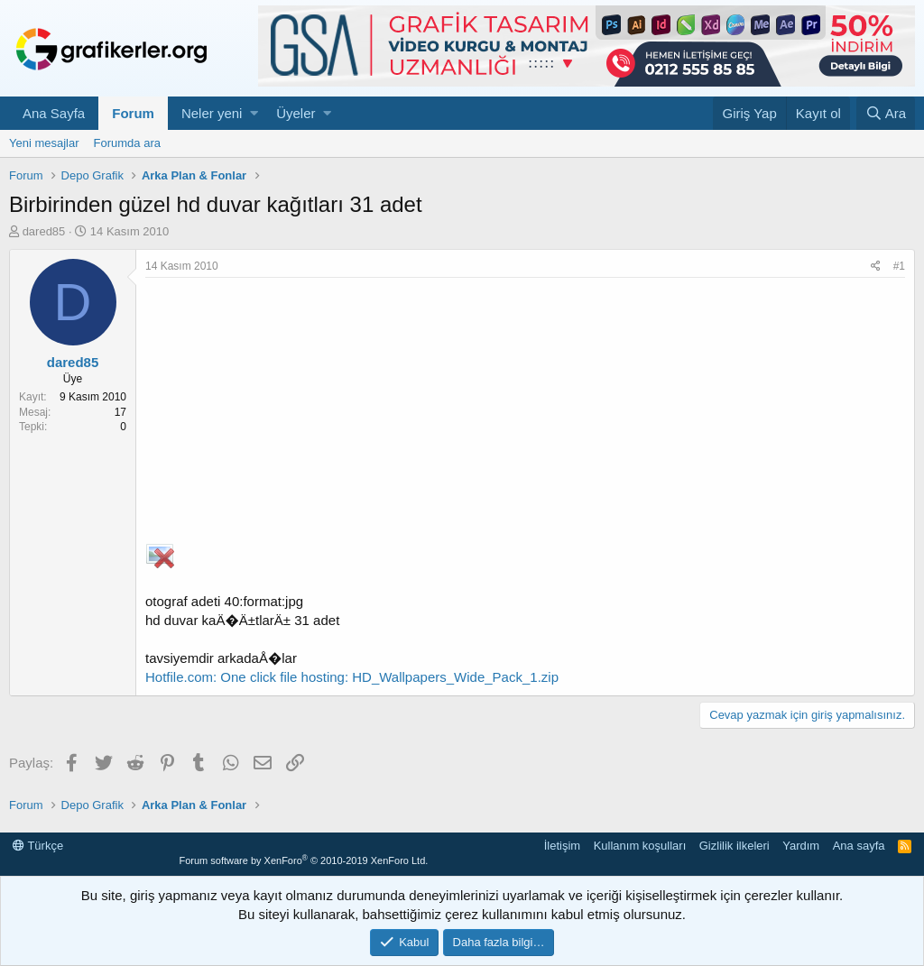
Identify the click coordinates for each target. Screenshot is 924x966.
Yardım (800, 845)
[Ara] (885, 113)
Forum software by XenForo (303, 860)
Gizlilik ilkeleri (734, 845)
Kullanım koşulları (640, 845)
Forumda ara (127, 143)
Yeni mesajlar (44, 143)
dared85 (44, 231)
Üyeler (295, 113)
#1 (899, 266)
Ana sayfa (859, 845)
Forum (133, 113)
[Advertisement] (525, 413)
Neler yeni (212, 113)
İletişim (562, 845)
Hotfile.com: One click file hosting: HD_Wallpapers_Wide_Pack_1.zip (352, 677)
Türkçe (38, 845)
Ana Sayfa (54, 113)
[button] (254, 113)
